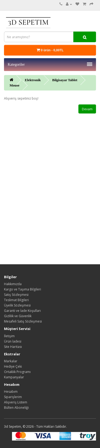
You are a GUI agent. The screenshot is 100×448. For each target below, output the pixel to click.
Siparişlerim (13, 397)
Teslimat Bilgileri (16, 300)
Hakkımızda (13, 284)
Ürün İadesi (12, 341)
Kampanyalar (14, 377)
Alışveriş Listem (15, 402)
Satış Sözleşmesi (16, 294)
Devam (87, 109)
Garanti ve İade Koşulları (22, 310)
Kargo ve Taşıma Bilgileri (22, 289)
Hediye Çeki (13, 366)
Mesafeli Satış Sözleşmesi (23, 321)
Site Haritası (13, 346)
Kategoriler (50, 64)
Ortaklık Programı (17, 372)
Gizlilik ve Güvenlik (17, 316)
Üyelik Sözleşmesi (17, 305)
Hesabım (11, 391)
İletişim (9, 336)
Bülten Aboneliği (16, 407)
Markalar (10, 361)
